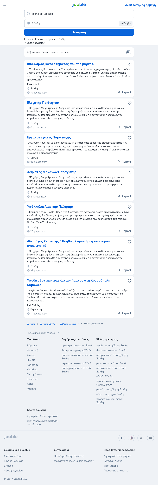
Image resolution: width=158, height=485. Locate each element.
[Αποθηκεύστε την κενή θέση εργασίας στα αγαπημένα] (130, 64)
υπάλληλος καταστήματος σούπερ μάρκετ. (60, 64)
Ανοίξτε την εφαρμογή (140, 5)
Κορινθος (32, 369)
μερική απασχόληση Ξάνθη (111, 389)
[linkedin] (150, 438)
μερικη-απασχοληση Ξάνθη (77, 363)
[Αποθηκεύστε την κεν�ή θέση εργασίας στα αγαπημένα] (130, 241)
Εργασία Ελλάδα (113, 460)
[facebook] (121, 438)
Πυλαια (31, 359)
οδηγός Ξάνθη (104, 376)
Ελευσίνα (32, 379)
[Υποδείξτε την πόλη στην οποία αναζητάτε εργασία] (79, 23)
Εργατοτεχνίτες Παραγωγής (49, 137)
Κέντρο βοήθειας (13, 460)
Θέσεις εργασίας (13, 470)
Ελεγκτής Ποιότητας (43, 102)
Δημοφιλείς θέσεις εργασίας (42, 416)
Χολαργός (32, 364)
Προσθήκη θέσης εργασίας (69, 456)
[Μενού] (4, 4)
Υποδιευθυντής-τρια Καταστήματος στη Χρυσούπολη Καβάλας (68, 283)
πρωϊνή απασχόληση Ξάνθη (77, 345)
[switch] (128, 52)
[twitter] (140, 438)
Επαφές (8, 465)
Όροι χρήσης (111, 465)
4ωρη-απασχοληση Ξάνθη (77, 350)
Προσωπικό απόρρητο (116, 470)
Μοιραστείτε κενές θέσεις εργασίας (74, 460)
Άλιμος (31, 355)
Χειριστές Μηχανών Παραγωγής (52, 172)
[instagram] (131, 438)
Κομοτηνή (32, 350)
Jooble (24, 479)
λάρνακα (32, 345)
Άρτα (30, 383)
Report (124, 92)
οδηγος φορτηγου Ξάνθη (110, 394)
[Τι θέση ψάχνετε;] (79, 14)
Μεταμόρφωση (35, 374)
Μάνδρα (31, 388)
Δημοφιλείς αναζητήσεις (44, 333)
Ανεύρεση (79, 32)
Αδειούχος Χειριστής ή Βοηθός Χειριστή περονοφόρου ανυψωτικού (68, 243)
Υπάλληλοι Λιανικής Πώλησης (50, 206)
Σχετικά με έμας (13, 456)
